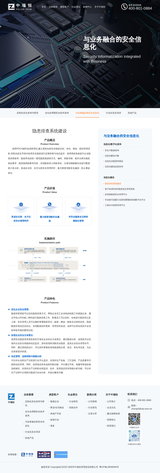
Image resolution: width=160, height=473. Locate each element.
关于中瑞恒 (112, 394)
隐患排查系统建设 (113, 183)
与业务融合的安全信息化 (87, 112)
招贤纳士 (111, 419)
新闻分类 (92, 394)
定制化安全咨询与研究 (27, 112)
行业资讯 (92, 407)
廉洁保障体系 (113, 413)
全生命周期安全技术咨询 (57, 112)
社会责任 (73, 394)
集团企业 (54, 401)
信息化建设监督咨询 (114, 166)
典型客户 (54, 394)
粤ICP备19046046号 (109, 466)
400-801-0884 (144, 400)
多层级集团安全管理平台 (116, 194)
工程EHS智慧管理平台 (115, 205)
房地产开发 (55, 413)
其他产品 (132, 112)
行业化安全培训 (113, 112)
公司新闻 (92, 401)
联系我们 (111, 425)
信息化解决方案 (112, 155)
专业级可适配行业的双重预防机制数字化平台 (125, 199)
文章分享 (92, 413)
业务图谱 (28, 394)
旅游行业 (54, 419)
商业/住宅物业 (57, 407)
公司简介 (111, 401)
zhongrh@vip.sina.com (142, 408)
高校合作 (73, 407)
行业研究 (73, 401)
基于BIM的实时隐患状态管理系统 (120, 189)
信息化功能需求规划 (114, 161)
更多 (52, 425)
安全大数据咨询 (112, 150)
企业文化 (111, 407)
